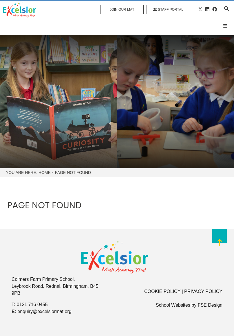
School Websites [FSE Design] (173, 305)
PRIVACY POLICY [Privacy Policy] (203, 291)
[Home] (19, 9)
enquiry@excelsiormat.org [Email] (44, 311)
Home (45, 172)
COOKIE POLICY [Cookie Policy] (162, 291)
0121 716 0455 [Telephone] (32, 304)
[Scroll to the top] (219, 241)
